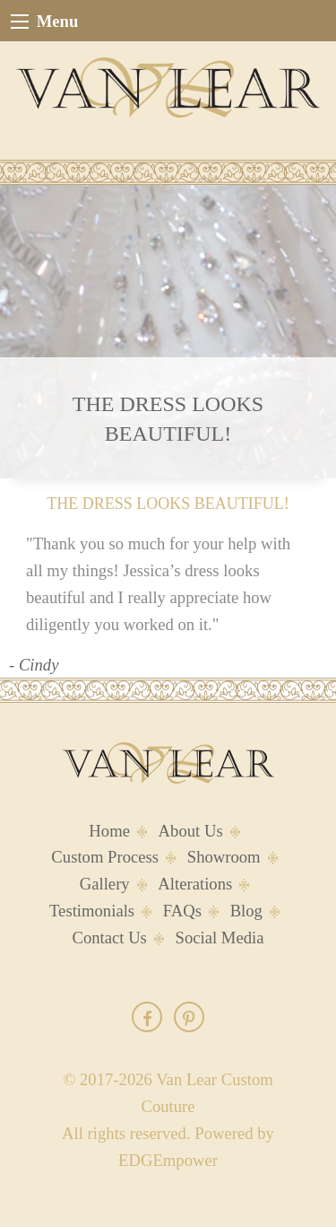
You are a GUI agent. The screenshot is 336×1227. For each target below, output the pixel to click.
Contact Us (109, 937)
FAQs (182, 910)
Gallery (105, 883)
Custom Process (105, 856)
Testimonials (91, 910)
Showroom (224, 856)
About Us (191, 830)
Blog (246, 910)
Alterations (195, 883)
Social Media (220, 937)
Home (109, 830)
